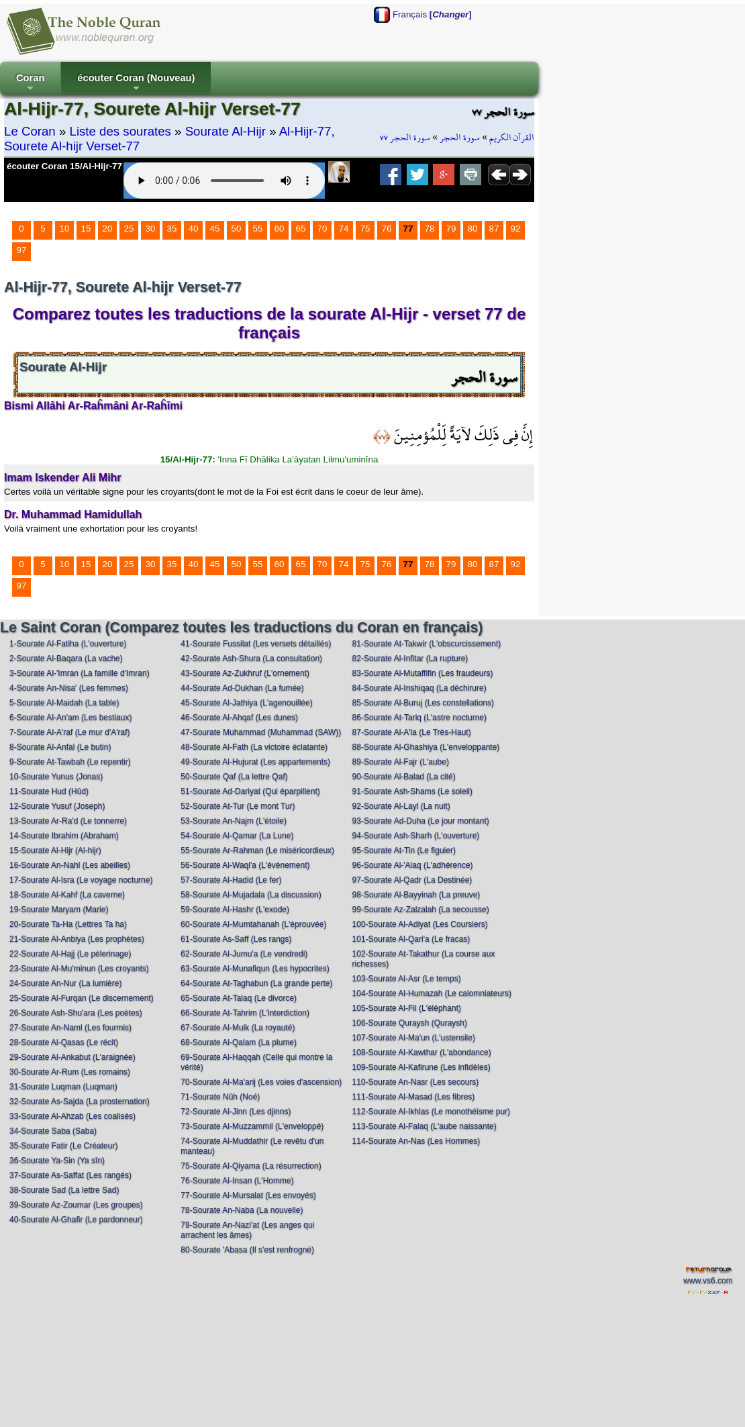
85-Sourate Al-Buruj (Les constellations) (423, 702)
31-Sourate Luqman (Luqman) (63, 1086)
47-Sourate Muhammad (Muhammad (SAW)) (261, 732)
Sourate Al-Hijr (225, 131)
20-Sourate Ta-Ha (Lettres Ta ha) (68, 924)
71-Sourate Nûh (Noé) (220, 1096)
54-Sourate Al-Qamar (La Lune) (237, 835)
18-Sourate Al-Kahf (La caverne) (67, 894)
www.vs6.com (707, 1280)
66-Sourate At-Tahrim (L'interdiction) (245, 1013)
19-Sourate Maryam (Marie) (58, 909)
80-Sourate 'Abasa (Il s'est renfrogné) (247, 1249)
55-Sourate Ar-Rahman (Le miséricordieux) (257, 850)
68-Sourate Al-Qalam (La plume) (239, 1042)
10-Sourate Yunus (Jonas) (56, 776)
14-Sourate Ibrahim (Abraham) (64, 835)
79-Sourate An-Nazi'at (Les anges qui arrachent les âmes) (247, 1230)
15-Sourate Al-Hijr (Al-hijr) (55, 850)
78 (430, 229)
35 (172, 229)
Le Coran (30, 131)
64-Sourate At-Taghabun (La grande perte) (256, 983)
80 (473, 229)
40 (194, 229)
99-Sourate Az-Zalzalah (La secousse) (420, 909)
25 (129, 229)
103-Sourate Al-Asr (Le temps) (406, 978)
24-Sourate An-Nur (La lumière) (65, 983)
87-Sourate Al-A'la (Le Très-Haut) (411, 732)
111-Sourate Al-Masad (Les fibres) (413, 1096)
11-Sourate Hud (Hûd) (49, 791)
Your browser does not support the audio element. (224, 180)
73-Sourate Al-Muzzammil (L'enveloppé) (252, 1126)
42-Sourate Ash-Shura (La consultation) (251, 658)
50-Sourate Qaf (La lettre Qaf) (234, 776)
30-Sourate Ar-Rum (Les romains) (69, 1072)
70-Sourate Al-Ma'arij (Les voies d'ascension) (261, 1082)
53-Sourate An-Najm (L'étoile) (234, 821)
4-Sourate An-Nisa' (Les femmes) (68, 688)
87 (494, 229)
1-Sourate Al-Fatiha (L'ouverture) (67, 643)
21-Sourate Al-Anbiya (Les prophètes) (76, 939)
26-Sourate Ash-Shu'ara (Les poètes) (75, 1013)
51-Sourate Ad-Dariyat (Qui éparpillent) (250, 791)
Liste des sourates (120, 131)
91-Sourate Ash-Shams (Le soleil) (412, 791)
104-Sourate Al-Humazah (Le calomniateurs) (431, 993)
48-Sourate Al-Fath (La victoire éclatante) (254, 747)
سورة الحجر (460, 137)
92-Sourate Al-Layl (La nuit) (401, 806)
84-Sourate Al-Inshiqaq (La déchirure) (419, 688)
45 (215, 229)
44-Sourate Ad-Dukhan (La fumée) (242, 688)
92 (516, 229)
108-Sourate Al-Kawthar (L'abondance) (421, 1052)
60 (280, 229)
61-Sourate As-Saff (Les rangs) (236, 939)
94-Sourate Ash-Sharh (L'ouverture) (416, 835)
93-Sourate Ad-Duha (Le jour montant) (420, 821)
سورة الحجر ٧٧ (405, 137)
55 (258, 229)
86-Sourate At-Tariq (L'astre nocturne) (419, 717)
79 (451, 229)
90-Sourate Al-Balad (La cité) (404, 776)
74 (344, 229)
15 (86, 229)
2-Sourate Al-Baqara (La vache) (66, 658)
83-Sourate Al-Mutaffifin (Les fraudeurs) (422, 673)
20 (108, 229)
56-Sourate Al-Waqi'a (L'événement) (245, 865)
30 (151, 229)
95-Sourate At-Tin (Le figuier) (404, 850)
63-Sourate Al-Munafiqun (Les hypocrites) (255, 968)
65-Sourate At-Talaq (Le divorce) (239, 998)
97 (22, 250)
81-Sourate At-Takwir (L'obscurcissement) (426, 643)
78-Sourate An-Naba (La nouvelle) (242, 1210)
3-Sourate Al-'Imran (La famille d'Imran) (79, 673)
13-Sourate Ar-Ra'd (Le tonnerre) (68, 821)
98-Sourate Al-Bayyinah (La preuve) (416, 894)
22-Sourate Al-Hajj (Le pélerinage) (70, 953)
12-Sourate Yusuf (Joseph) (57, 806)
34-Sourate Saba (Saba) (53, 1131)
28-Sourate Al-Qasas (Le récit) (63, 1042)
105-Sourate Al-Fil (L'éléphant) (406, 1008)
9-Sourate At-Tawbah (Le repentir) (70, 762)
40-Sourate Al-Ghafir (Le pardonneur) (76, 1219)
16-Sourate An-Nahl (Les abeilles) (69, 865)
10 (65, 229)
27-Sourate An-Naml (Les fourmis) (70, 1027)
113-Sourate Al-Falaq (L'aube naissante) (424, 1126)
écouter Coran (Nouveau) (136, 83)
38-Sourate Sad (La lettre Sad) (64, 1190)
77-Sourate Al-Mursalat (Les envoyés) (248, 1195)
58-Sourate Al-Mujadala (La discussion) (251, 894)
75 (365, 229)
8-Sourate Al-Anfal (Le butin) (60, 747)
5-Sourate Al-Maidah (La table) (64, 702)
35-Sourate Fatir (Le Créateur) (63, 1145)
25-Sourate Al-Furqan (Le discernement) (81, 998)
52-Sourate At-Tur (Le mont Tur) (238, 806)
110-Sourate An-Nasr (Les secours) (415, 1082)
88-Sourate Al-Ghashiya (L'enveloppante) (426, 747)
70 (322, 229)
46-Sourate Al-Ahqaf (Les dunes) (239, 717)
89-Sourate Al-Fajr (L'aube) (400, 762)
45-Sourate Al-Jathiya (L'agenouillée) (246, 702)
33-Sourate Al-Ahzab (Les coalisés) (72, 1116)
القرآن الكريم (511, 137)
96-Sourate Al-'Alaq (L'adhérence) (412, 865)
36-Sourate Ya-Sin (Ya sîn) (57, 1160)
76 (387, 229)
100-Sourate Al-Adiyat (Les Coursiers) (420, 924)
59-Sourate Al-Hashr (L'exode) (235, 909)
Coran (30, 83)
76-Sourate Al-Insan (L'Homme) (237, 1180)
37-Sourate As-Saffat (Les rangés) (70, 1175)
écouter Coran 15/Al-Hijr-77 (64, 166)
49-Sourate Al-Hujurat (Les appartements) (255, 762)
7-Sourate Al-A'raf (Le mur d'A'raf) (69, 732)
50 (237, 229)
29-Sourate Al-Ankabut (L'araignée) (72, 1057)
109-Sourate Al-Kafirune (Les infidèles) (421, 1067)
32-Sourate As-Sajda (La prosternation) (79, 1101)
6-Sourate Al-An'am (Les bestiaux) (70, 717)
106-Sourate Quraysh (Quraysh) (409, 1023)
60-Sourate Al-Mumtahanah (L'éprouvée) (253, 924)
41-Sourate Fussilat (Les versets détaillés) (256, 643)
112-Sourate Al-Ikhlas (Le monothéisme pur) (431, 1111)
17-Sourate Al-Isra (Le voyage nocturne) (80, 880)
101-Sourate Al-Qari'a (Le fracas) (411, 939)
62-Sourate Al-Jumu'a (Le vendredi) (244, 953)
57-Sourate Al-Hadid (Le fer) (231, 880)
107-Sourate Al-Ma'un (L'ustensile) (413, 1037)
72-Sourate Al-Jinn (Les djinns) (236, 1111)
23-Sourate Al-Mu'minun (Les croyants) (79, 968)
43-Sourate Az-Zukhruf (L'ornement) (245, 673)
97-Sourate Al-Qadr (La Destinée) (412, 880)
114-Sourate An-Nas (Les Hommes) (416, 1141)
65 (301, 229)
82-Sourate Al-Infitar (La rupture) (410, 658)
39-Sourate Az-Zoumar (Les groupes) (76, 1205)
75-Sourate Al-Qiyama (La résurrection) (251, 1166)
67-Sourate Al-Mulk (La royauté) (238, 1027)
